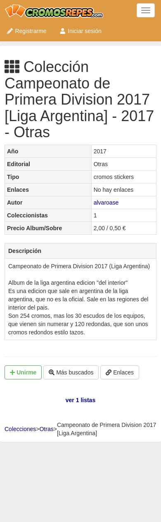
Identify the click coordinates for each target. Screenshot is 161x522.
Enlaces (120, 372)
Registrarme (26, 31)
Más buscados (71, 372)
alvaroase (106, 202)
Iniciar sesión (80, 31)
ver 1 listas (80, 400)
